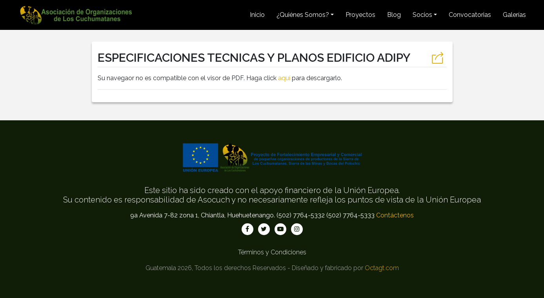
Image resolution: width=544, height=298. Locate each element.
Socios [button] (422, 14)
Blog (394, 14)
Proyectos (360, 14)
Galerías (514, 14)
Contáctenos (395, 215)
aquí (284, 78)
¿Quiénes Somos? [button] (303, 14)
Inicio (257, 14)
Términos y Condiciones (272, 252)
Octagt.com (382, 268)
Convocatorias (470, 14)
